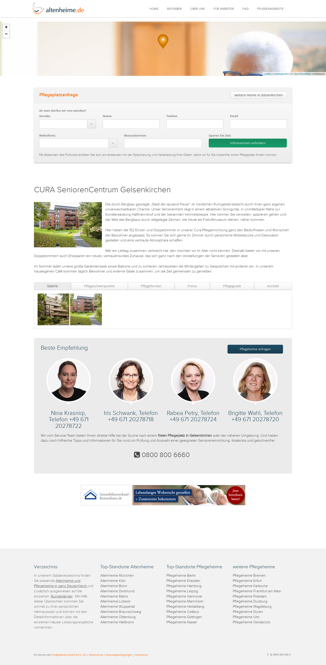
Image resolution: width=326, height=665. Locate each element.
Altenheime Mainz (114, 596)
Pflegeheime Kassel (181, 622)
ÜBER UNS (197, 9)
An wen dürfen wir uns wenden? (62, 110)
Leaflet (267, 73)
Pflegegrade (232, 286)
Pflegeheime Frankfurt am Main (257, 591)
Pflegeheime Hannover (184, 596)
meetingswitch (281, 73)
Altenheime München (117, 575)
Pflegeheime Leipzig (182, 591)
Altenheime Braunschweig (120, 612)
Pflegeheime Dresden (183, 581)
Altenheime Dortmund (117, 591)
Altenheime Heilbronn (117, 622)
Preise (192, 286)
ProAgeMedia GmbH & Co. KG (69, 654)
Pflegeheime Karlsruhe (250, 586)
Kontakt (273, 286)
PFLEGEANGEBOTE (270, 9)
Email (234, 116)
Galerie (52, 286)
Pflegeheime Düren (248, 612)
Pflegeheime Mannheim (185, 601)
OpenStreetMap (302, 73)
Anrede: (45, 116)
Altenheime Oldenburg (118, 617)
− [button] (6, 34)
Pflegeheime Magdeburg (252, 607)
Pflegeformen (151, 286)
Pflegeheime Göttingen (184, 617)
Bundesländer (61, 596)
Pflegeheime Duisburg (250, 601)
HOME (154, 9)
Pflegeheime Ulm (246, 617)
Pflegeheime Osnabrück (251, 622)
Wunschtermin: (135, 135)
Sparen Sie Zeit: (220, 135)
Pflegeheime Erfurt (247, 581)
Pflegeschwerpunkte (99, 286)
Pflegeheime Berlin (181, 575)
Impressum (141, 654)
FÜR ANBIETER (223, 9)
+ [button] (6, 27)
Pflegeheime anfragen (255, 349)
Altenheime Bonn (113, 586)
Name (107, 116)
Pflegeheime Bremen (249, 575)
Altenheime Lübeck (115, 601)
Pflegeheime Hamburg (183, 586)
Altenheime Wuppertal (117, 607)
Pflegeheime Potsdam (250, 596)
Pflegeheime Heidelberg (185, 607)
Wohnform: (47, 135)
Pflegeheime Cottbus (182, 612)
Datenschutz (96, 654)
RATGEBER (174, 9)
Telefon (171, 116)
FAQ (245, 9)
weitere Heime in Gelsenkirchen (259, 95)
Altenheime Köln (113, 581)
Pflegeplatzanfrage (58, 95)
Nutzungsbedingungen (119, 654)
